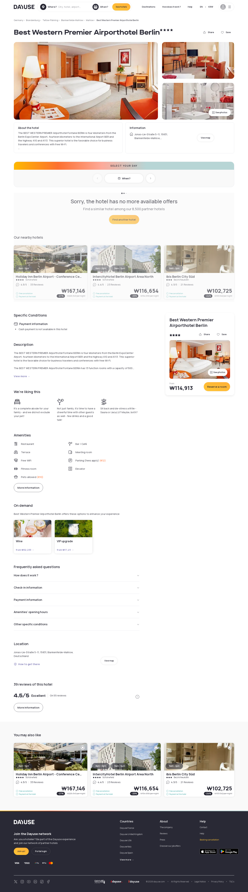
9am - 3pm (174, 765)
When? (124, 178)
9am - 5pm (24, 765)
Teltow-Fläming (50, 20)
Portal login (41, 851)
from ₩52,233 (25, 550)
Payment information (77, 600)
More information (28, 488)
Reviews (163, 833)
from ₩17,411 (65, 550)
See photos (219, 112)
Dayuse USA (126, 840)
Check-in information (77, 587)
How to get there (27, 664)
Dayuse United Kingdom (131, 834)
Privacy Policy (217, 881)
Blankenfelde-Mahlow (72, 20)
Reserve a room (217, 387)
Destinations (148, 6)
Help (190, 6)
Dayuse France (127, 828)
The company (166, 827)
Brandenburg (33, 20)
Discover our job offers (170, 845)
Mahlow (90, 20)
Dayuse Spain (126, 852)
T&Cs (231, 881)
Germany (18, 20)
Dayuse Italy (125, 846)
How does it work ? (171, 6)
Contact (203, 827)
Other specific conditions (77, 624)
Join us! (21, 851)
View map (205, 137)
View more (22, 376)
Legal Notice (200, 881)
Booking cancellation (209, 839)
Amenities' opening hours (77, 612)
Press (162, 839)
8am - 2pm (101, 765)
